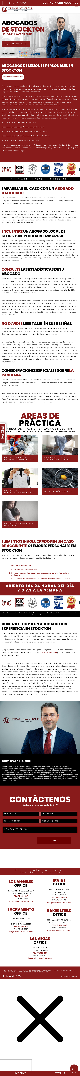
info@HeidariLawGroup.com (21, 901)
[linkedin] (10, 977)
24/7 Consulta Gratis (15, 44)
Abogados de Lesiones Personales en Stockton (23, 127)
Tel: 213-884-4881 (21, 896)
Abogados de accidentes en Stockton (19, 122)
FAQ (49, 970)
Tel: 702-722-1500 (40, 953)
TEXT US (60, 1073)
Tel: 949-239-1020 (59, 897)
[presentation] (19, 841)
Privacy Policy (10, 972)
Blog (44, 970)
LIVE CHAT (20, 1073)
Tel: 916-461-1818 (21, 927)
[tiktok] (16, 977)
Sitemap (56, 970)
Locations (14, 970)
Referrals (36, 970)
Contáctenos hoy (49, 653)
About (6, 970)
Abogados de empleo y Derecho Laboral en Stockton (25, 136)
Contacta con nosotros (60, 2)
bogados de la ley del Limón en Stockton (20, 140)
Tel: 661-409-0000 (59, 925)
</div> (16, 1067)
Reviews (64, 970)
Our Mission (26, 970)
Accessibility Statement (28, 972)
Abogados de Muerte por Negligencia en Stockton (24, 131)
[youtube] (19, 977)
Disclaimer (43, 972)
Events (72, 970)
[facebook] (3, 977)
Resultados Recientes (13, 77)
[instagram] (7, 977)
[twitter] (13, 977)
